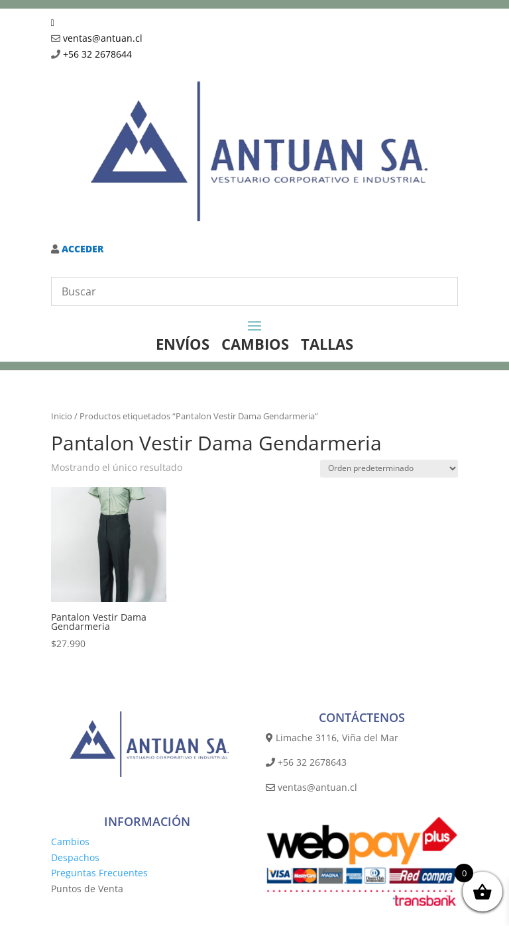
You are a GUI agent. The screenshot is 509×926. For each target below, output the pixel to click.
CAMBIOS (255, 344)
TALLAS (327, 344)
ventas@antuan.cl (102, 38)
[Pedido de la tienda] (389, 469)
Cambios (70, 841)
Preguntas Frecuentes (99, 872)
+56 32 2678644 (97, 54)
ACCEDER (81, 248)
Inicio (61, 416)
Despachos (75, 857)
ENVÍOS (182, 344)
